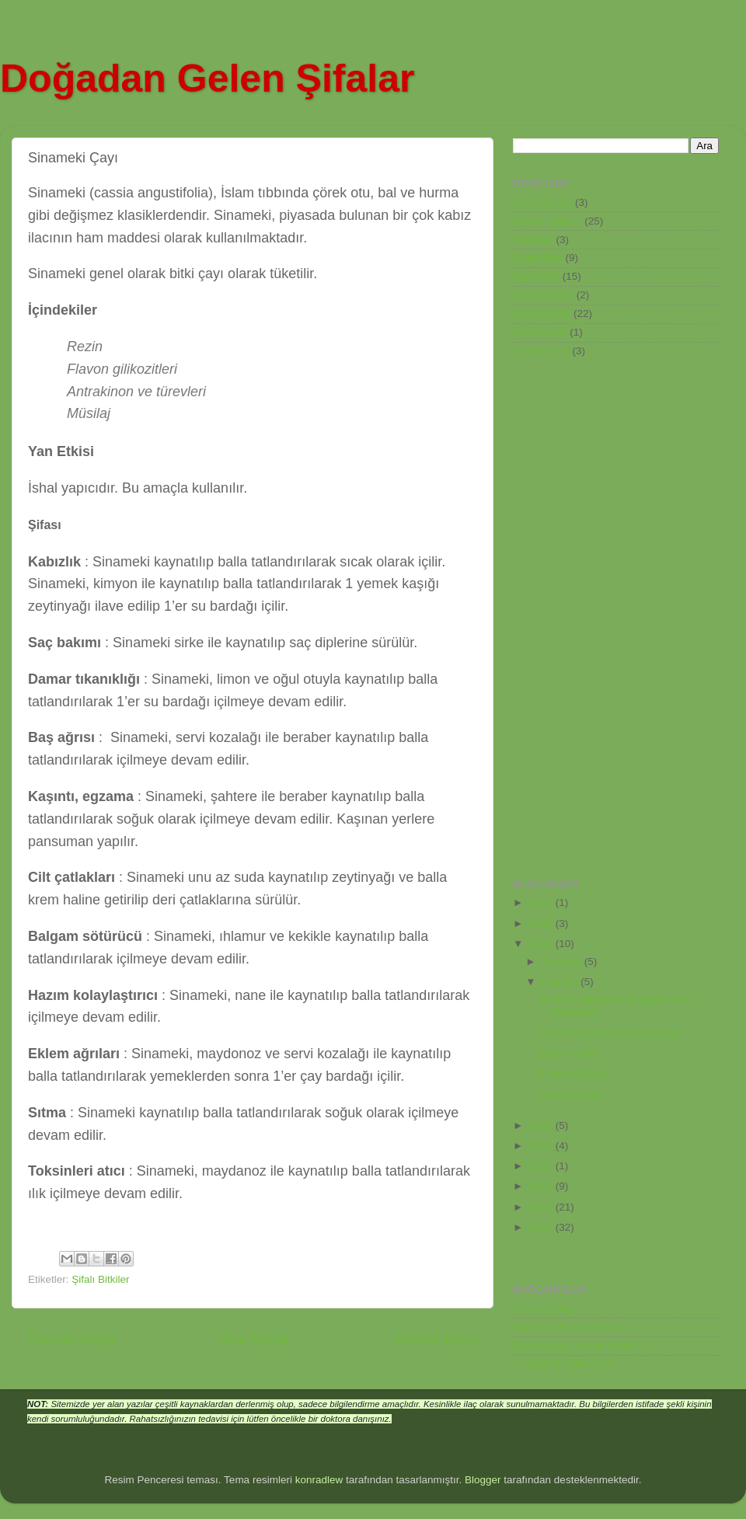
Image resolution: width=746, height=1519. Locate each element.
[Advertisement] (575, 617)
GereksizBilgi (543, 1309)
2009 (542, 1186)
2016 (542, 943)
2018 (542, 923)
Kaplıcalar (536, 276)
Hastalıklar (538, 257)
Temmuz (563, 961)
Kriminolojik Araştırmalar (569, 1327)
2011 (542, 1145)
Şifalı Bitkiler (100, 1279)
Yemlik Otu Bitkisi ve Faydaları (610, 1033)
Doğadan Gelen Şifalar (207, 78)
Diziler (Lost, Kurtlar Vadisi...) (580, 1345)
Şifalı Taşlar (540, 332)
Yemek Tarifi (541, 351)
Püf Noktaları (543, 295)
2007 (542, 1227)
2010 (542, 1166)
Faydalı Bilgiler (547, 221)
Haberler (533, 240)
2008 (542, 1207)
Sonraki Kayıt (70, 1339)
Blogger (483, 1480)
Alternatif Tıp (542, 202)
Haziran (561, 982)
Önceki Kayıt (436, 1339)
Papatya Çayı (570, 1094)
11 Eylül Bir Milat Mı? (562, 1364)
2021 (542, 902)
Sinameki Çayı (573, 1073)
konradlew (319, 1480)
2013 (542, 1125)
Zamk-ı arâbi (568, 1053)
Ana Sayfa (254, 1339)
